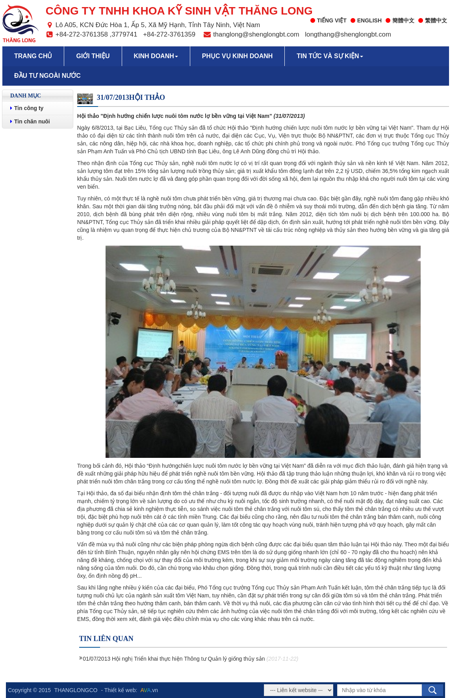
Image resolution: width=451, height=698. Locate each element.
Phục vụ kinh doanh (237, 56)
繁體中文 (432, 20)
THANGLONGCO (76, 690)
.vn (149, 690)
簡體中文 (400, 20)
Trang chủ (33, 56)
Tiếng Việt (328, 20)
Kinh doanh (156, 56)
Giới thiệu (93, 56)
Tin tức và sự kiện (330, 56)
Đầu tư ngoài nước (47, 75)
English (366, 20)
